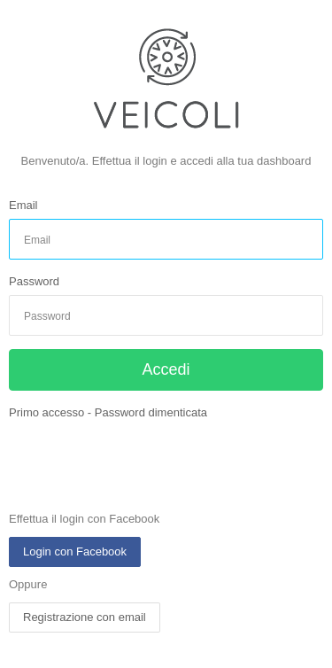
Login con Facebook (75, 551)
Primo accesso (46, 412)
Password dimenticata (151, 412)
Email (23, 205)
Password (34, 281)
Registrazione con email (84, 617)
